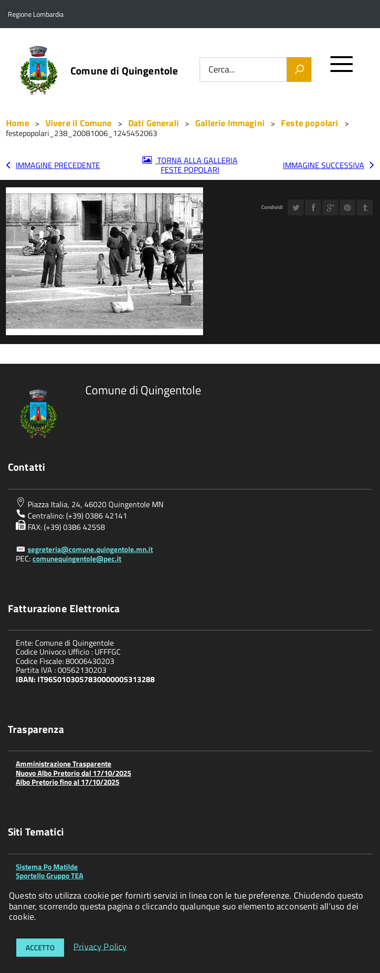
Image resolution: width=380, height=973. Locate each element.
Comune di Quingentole (124, 71)
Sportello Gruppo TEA (49, 875)
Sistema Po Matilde (47, 866)
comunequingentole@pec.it (77, 558)
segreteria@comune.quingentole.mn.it (90, 549)
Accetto (40, 947)
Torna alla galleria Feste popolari (196, 164)
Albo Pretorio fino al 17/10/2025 (67, 782)
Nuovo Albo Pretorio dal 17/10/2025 (73, 773)
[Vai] (299, 69)
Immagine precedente (58, 165)
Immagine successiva (323, 165)
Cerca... (221, 70)
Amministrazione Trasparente (63, 763)
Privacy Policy (100, 946)
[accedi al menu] (341, 68)
